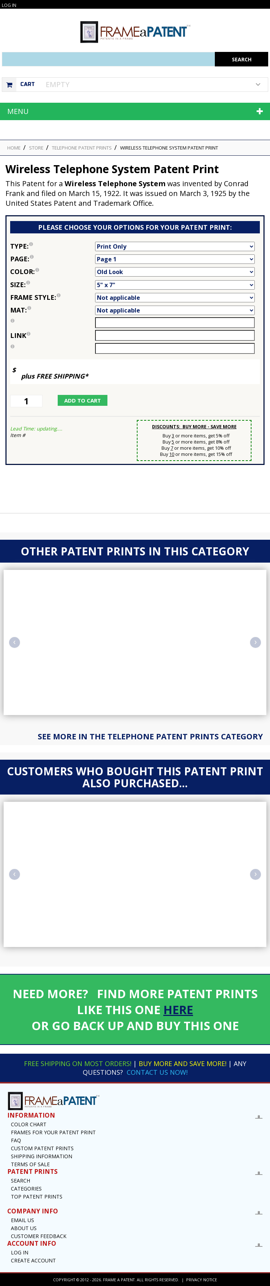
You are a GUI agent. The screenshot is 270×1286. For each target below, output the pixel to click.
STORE (36, 147)
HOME (14, 147)
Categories (26, 1188)
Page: (52, 258)
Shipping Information (41, 1156)
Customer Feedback (38, 1236)
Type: (52, 246)
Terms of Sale (30, 1164)
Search (20, 1180)
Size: (52, 284)
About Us (24, 1228)
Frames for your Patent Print (53, 1132)
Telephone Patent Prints (82, 147)
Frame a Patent (119, 1279)
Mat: (52, 310)
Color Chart (28, 1124)
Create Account (33, 1260)
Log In (9, 5)
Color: (52, 271)
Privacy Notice (201, 1279)
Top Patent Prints (36, 1196)
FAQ (16, 1140)
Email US (22, 1220)
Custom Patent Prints (42, 1148)
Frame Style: (52, 297)
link (20, 335)
